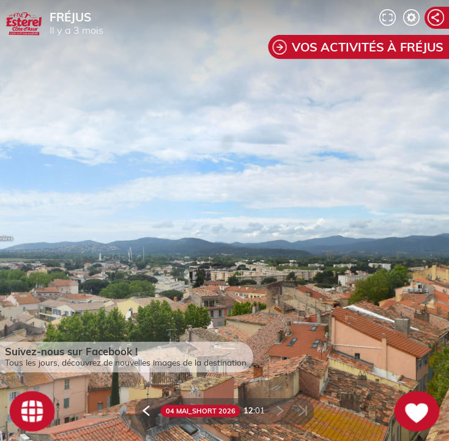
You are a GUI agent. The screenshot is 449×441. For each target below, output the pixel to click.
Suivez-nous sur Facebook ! (71, 351)
